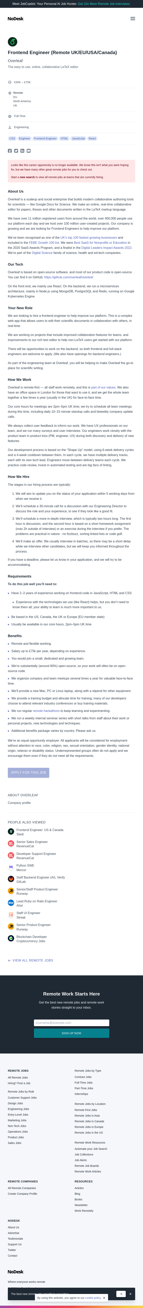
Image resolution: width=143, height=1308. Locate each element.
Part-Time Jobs (84, 1088)
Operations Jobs (18, 1131)
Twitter (12, 1250)
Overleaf (15, 61)
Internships (81, 1094)
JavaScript (78, 138)
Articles (79, 1188)
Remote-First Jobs (86, 1110)
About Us (13, 1227)
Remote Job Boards (87, 1165)
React (92, 138)
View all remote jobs (30, 960)
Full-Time (20, 116)
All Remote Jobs (18, 1077)
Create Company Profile (22, 1193)
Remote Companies (23, 1181)
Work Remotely (84, 1210)
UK (15, 105)
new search (27, 177)
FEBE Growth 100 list (44, 242)
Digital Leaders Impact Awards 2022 (106, 247)
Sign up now (71, 1033)
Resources (84, 1181)
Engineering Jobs (18, 1109)
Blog (77, 1193)
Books (78, 1199)
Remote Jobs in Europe (89, 1127)
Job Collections (84, 1154)
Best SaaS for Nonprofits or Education (100, 242)
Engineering (21, 127)
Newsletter (81, 1205)
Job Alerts (81, 1160)
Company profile (19, 802)
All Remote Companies (22, 1188)
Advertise (13, 1233)
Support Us (15, 1244)
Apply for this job (28, 772)
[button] (132, 18)
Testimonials (15, 1238)
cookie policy (93, 1297)
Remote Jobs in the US (89, 1132)
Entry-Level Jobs (18, 1114)
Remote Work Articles (88, 1171)
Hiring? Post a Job (19, 1083)
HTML (64, 138)
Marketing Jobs (17, 1120)
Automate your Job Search (91, 1148)
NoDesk (14, 1220)
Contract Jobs (83, 1077)
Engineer (24, 138)
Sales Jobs (14, 1143)
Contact (12, 1255)
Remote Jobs (18, 1070)
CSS (12, 138)
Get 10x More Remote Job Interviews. (104, 3)
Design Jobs (15, 1103)
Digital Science (42, 252)
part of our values (103, 387)
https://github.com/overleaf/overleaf (68, 277)
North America (22, 101)
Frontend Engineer (45, 138)
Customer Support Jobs (22, 1097)
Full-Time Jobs (84, 1082)
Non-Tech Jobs (17, 1126)
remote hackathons (46, 710)
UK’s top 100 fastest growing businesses (88, 237)
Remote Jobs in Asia (87, 1115)
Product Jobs (16, 1137)
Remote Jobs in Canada (89, 1121)
